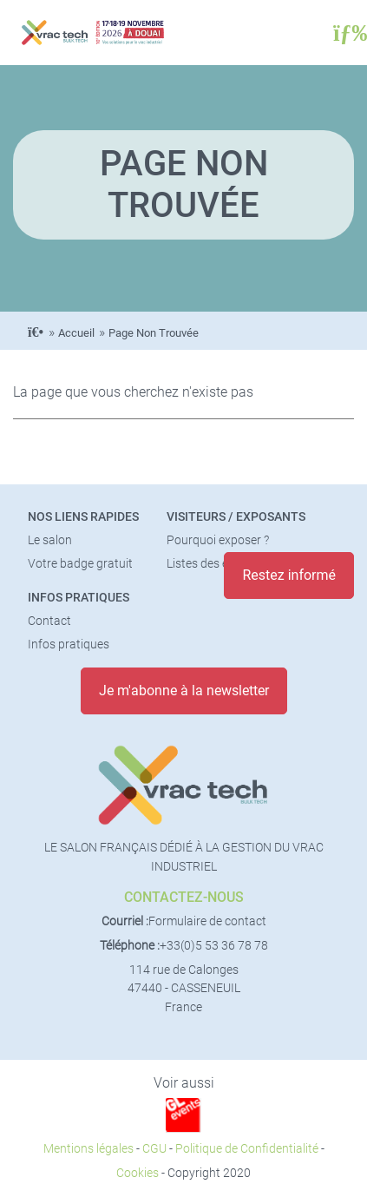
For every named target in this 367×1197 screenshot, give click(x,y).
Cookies (137, 1173)
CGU (154, 1148)
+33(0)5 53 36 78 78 (214, 945)
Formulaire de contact (207, 921)
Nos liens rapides (83, 517)
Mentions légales (88, 1148)
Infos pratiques (78, 597)
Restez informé (289, 575)
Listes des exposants (223, 563)
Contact (49, 621)
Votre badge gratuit (80, 563)
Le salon (50, 540)
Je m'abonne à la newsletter (184, 690)
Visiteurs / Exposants (236, 517)
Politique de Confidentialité (246, 1148)
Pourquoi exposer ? (218, 540)
